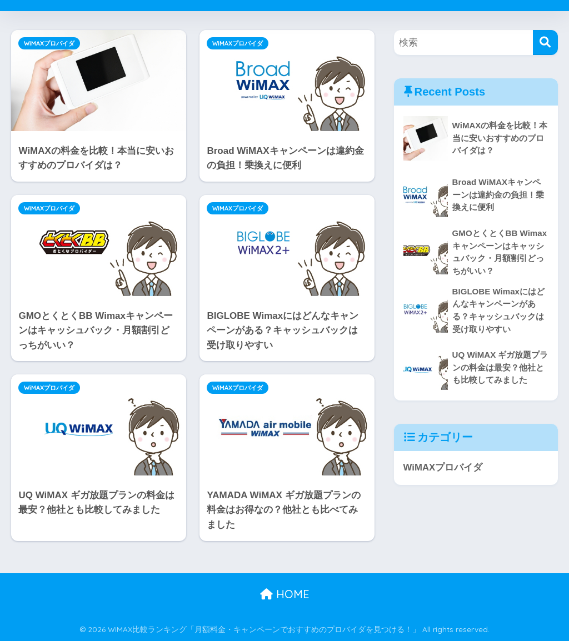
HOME (285, 594)
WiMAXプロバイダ (49, 43)
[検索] (545, 42)
